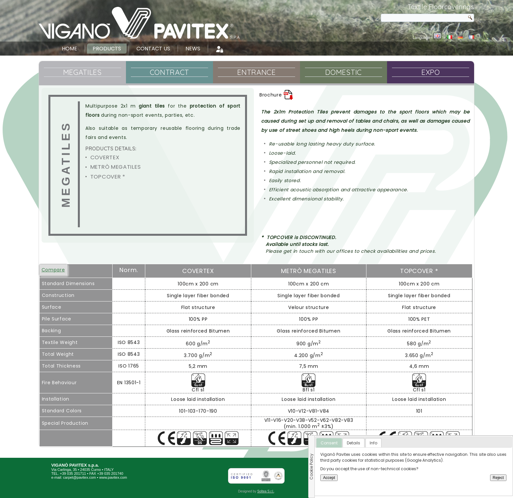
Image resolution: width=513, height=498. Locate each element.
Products (107, 48)
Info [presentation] (373, 443)
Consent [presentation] (329, 443)
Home (69, 48)
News (193, 48)
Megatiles (65, 164)
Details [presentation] (353, 443)
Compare (53, 269)
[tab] (329, 443)
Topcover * (107, 176)
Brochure (276, 95)
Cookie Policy (311, 467)
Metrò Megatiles (115, 167)
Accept (329, 477)
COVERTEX (104, 157)
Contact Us (153, 48)
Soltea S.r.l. (265, 491)
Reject (498, 477)
